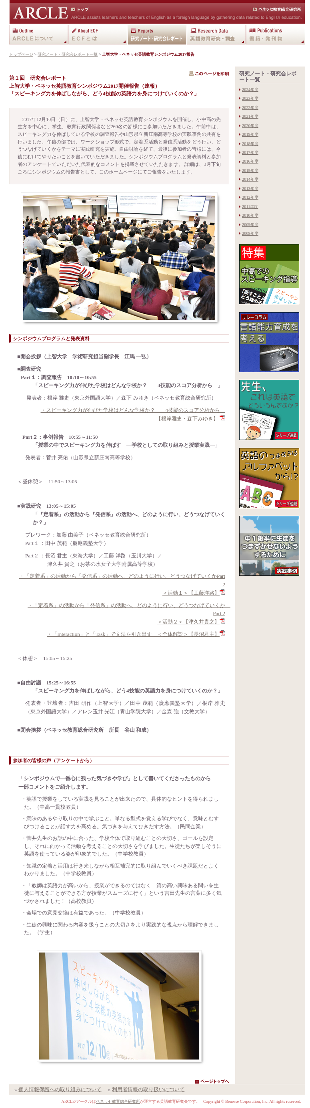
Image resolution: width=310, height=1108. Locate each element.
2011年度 (250, 206)
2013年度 (250, 188)
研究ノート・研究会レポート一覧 (68, 54)
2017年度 (250, 152)
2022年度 (250, 107)
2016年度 (250, 161)
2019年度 (250, 134)
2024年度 (250, 89)
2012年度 (250, 197)
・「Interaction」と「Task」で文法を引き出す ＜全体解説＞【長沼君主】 (133, 634)
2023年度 (250, 98)
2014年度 (250, 179)
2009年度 (250, 224)
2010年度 (250, 215)
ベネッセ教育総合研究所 (118, 1101)
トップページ (21, 54)
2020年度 (250, 125)
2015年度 (250, 170)
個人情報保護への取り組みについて (60, 1089)
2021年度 (250, 116)
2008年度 (250, 233)
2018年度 (250, 143)
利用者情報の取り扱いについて (148, 1089)
